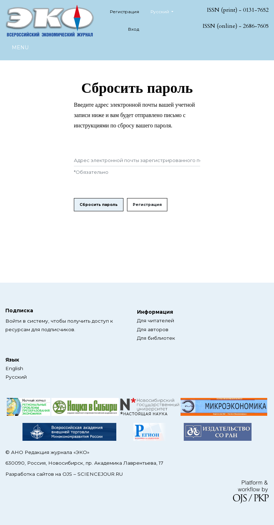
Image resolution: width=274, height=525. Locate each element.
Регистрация (124, 11)
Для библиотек (156, 338)
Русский (164, 10)
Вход (133, 29)
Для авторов (152, 329)
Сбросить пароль (99, 204)
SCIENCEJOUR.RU (100, 474)
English (14, 368)
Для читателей (155, 320)
